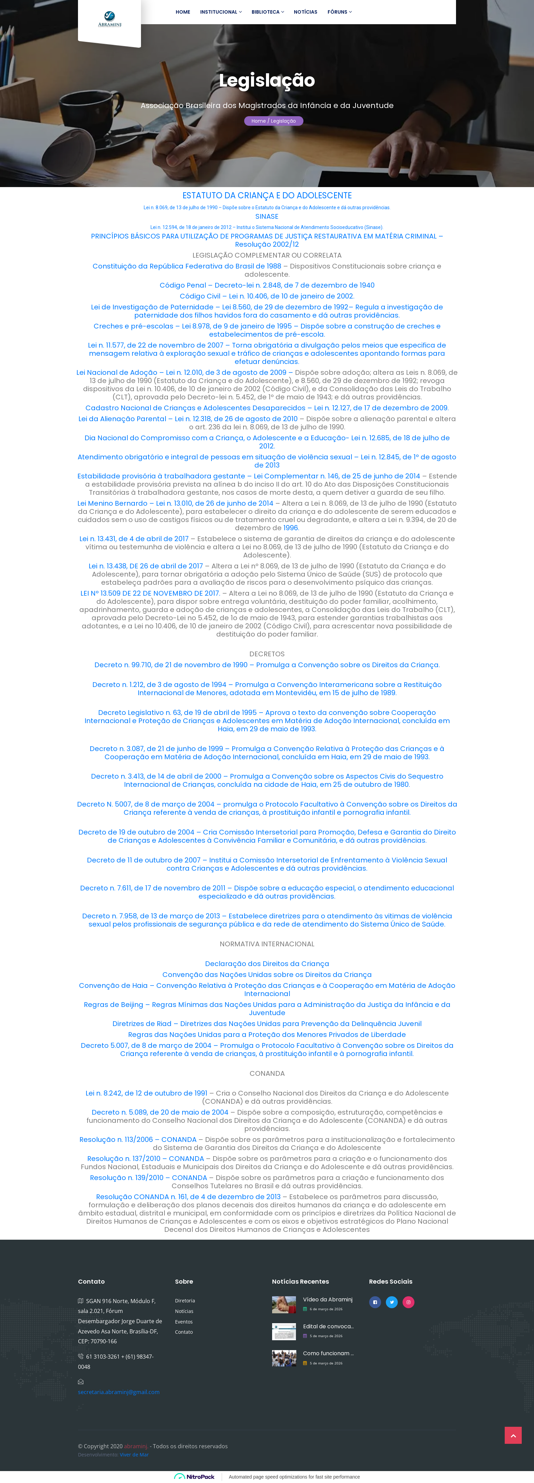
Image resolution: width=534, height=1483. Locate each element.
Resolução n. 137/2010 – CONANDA (146, 1158)
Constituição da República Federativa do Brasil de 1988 (187, 266)
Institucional (220, 12)
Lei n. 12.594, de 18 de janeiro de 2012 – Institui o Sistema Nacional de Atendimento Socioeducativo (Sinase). (267, 227)
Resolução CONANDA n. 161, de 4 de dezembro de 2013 (189, 1197)
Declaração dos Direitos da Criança (267, 963)
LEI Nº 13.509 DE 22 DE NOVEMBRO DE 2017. (150, 593)
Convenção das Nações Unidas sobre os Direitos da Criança (267, 974)
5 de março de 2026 (326, 1335)
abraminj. (136, 1446)
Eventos (184, 1321)
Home (183, 12)
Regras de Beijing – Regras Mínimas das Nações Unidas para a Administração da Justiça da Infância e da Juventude (267, 1009)
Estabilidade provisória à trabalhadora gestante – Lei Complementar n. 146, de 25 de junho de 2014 (248, 476)
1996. (291, 528)
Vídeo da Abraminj (327, 1299)
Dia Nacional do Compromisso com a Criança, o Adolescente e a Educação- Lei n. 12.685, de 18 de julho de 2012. (267, 442)
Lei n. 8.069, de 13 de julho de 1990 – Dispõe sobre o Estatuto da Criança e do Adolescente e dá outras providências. (267, 207)
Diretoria (185, 1300)
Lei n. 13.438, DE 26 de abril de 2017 (146, 566)
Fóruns (339, 12)
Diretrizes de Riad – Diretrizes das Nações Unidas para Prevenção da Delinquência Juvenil (267, 1023)
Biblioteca (268, 12)
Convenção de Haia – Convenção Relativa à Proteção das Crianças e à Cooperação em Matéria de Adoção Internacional (267, 989)
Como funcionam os (329, 1353)
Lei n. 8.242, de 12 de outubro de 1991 (147, 1093)
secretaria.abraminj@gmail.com (119, 1392)
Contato (184, 1332)
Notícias (305, 12)
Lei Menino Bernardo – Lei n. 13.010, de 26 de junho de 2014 (176, 503)
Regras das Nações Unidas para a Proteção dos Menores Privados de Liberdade (267, 1034)
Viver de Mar (134, 1454)
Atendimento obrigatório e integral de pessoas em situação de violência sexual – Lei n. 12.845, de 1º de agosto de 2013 (267, 461)
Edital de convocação (329, 1326)
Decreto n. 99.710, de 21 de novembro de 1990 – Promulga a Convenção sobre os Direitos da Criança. (267, 665)
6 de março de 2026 (326, 1308)
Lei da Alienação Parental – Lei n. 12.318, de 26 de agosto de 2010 (188, 419)
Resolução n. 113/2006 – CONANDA (138, 1139)
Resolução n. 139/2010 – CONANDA (149, 1177)
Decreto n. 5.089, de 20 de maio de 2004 (161, 1112)
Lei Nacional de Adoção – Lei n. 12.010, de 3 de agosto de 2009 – (184, 372)
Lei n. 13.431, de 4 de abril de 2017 (134, 539)
